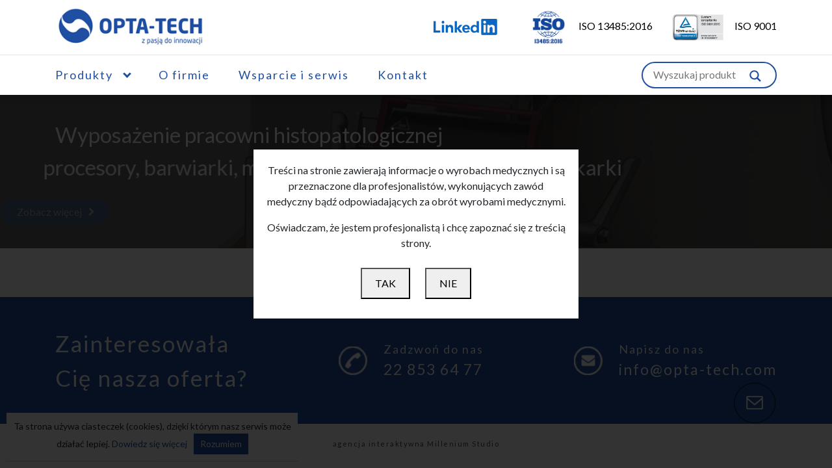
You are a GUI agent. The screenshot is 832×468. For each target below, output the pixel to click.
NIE (448, 283)
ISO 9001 (716, 26)
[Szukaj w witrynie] (755, 75)
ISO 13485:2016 (583, 26)
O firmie (184, 75)
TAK (385, 283)
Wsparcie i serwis (294, 75)
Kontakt (403, 75)
